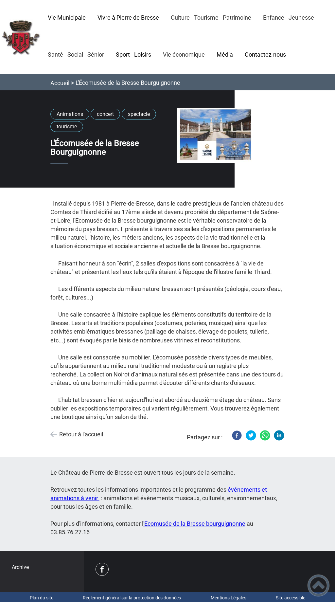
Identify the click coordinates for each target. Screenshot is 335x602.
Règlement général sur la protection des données (132, 597)
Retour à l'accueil (81, 434)
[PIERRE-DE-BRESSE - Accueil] (21, 37)
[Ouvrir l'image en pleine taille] (216, 136)
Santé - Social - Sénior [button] (76, 54)
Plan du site (41, 597)
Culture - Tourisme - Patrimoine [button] (211, 17)
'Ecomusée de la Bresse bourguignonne (194, 523)
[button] (318, 585)
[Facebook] (236, 435)
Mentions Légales (228, 597)
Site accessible (290, 597)
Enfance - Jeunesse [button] (288, 17)
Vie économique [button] (184, 54)
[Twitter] (250, 435)
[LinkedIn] (279, 435)
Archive (20, 567)
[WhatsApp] (265, 435)
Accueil (59, 83)
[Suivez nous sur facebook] (102, 569)
